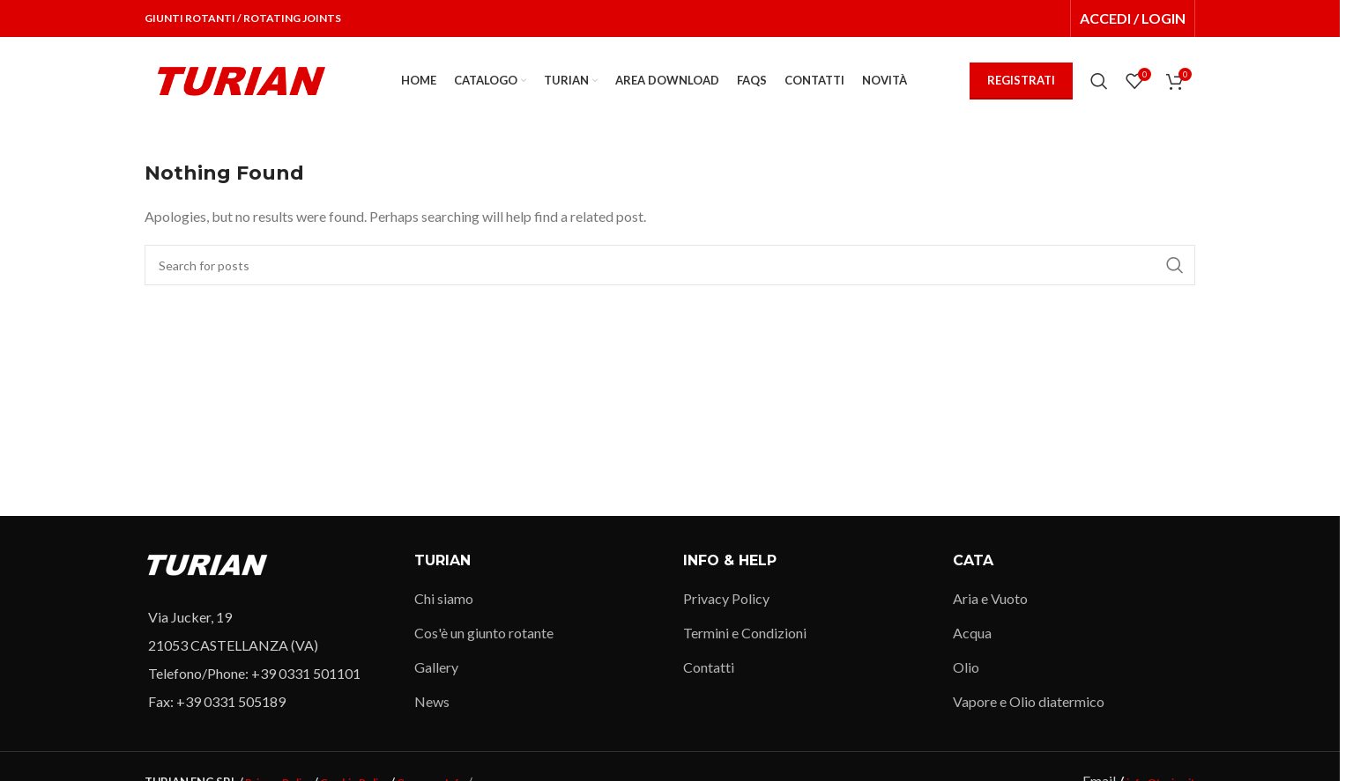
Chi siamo (443, 598)
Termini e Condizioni (745, 632)
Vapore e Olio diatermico (1028, 701)
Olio (966, 667)
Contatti (708, 667)
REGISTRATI (1021, 80)
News (432, 701)
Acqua (972, 632)
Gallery (436, 667)
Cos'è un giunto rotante (484, 632)
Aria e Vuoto (990, 598)
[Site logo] (241, 78)
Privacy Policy (726, 598)
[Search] (1099, 81)
